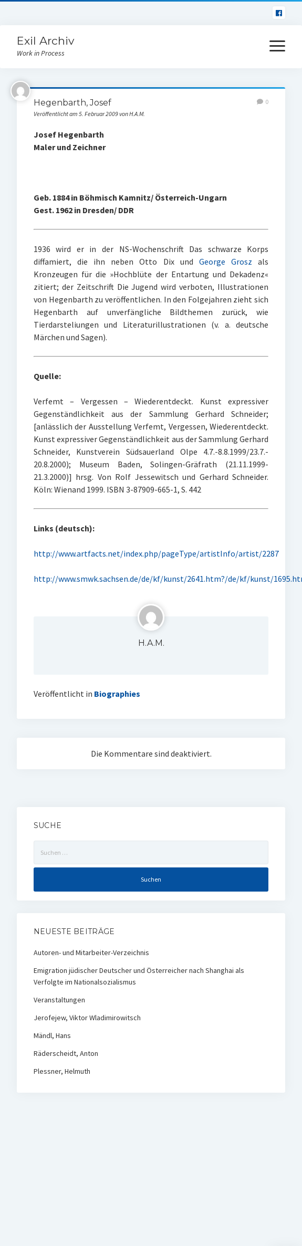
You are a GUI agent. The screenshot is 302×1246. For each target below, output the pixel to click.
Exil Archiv (45, 40)
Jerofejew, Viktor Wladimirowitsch (87, 1017)
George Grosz (225, 261)
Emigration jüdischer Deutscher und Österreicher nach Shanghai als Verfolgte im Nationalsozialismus (139, 976)
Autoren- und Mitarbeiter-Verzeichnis (91, 952)
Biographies (117, 693)
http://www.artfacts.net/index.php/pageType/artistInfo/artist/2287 (156, 553)
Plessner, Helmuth (62, 1071)
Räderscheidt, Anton (66, 1053)
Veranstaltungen (59, 999)
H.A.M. (151, 643)
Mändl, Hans (52, 1035)
